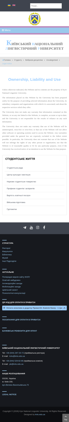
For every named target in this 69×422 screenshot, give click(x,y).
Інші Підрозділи (9, 261)
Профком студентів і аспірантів (21, 188)
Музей (5, 258)
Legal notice (9, 394)
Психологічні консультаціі (13, 293)
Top (65, 418)
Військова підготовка (16, 202)
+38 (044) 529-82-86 (15, 361)
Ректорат (6, 248)
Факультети (7, 251)
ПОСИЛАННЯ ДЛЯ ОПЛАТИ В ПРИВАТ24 (21, 320)
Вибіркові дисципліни (34, 60)
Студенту (18, 60)
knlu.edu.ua (40, 414)
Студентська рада (15, 168)
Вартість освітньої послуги (18, 195)
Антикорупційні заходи (12, 283)
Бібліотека (7, 255)
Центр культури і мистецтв (18, 175)
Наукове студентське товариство (21, 182)
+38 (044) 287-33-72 (15, 353)
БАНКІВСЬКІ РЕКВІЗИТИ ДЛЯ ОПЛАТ (19, 331)
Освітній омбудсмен (11, 280)
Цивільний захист (10, 290)
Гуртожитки (12, 209)
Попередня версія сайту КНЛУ (16, 277)
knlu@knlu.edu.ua (17, 356)
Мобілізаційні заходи (11, 287)
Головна (7, 60)
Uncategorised (52, 60)
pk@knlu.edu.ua (16, 364)
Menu (6, 30)
